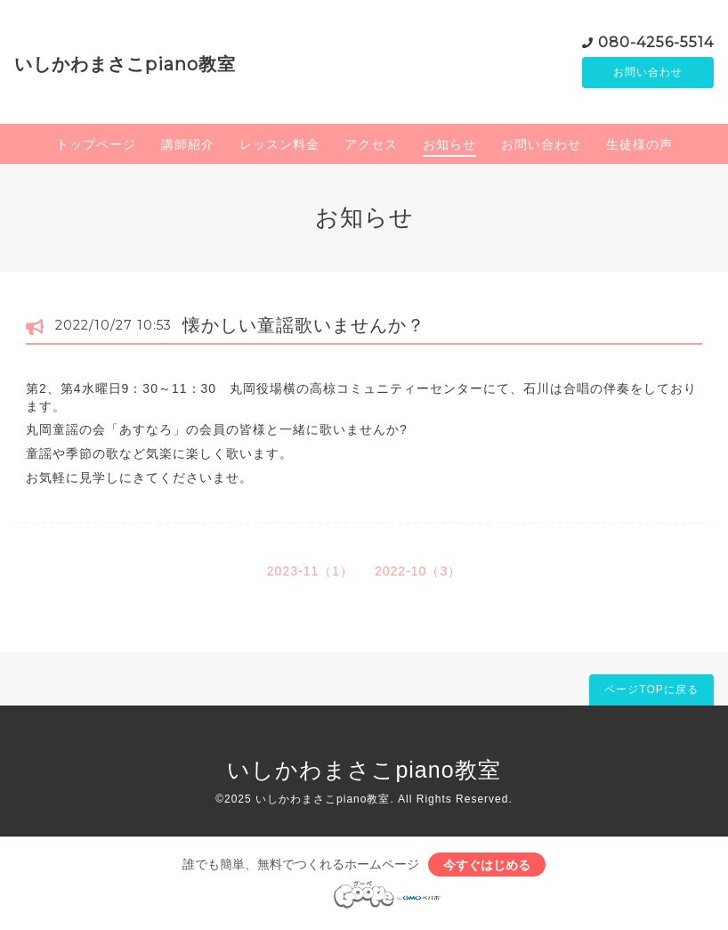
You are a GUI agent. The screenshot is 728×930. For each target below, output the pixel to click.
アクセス (371, 147)
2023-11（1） (310, 574)
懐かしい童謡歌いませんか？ (303, 328)
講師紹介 (187, 147)
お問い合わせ (648, 74)
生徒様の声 (639, 147)
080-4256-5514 (656, 42)
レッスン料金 (279, 147)
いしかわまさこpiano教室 (125, 65)
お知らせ (449, 147)
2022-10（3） (418, 574)
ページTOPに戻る (651, 692)
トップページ (96, 147)
